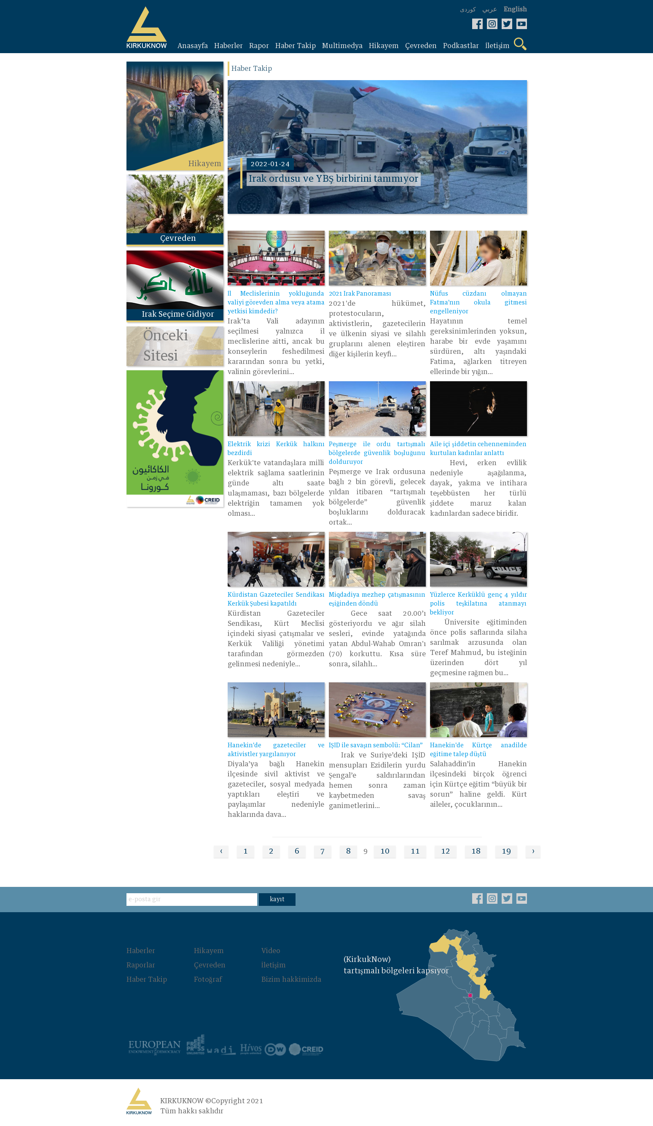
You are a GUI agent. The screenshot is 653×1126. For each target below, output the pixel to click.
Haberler (140, 951)
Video (270, 951)
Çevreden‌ (210, 965)
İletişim (273, 965)
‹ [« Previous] (221, 851)
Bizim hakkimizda (291, 979)
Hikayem (209, 951)
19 (506, 851)
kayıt (277, 899)
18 (476, 851)
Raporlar (140, 965)
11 (415, 851)
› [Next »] (533, 851)
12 (445, 851)
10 (385, 851)
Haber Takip (146, 979)
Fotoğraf (208, 979)
